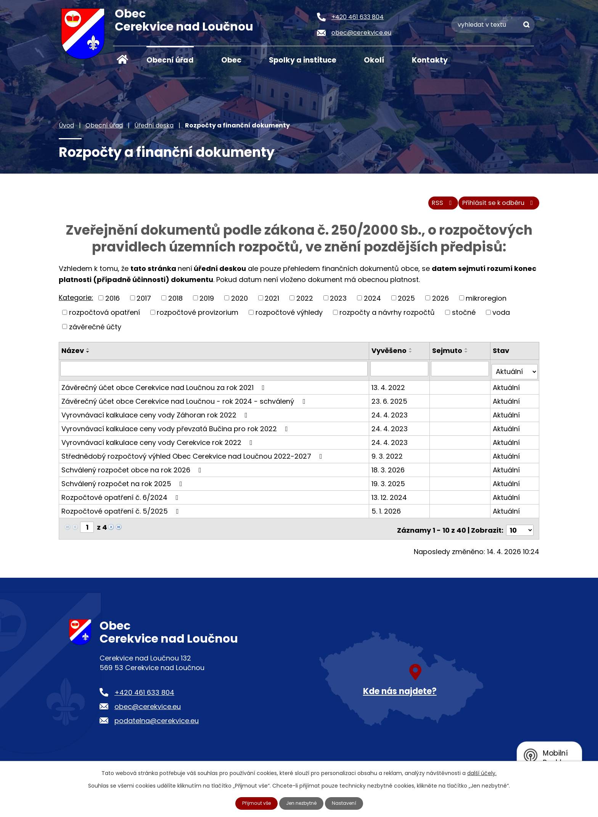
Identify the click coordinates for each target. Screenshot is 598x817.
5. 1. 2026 (387, 512)
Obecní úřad (170, 60)
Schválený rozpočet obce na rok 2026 (132, 470)
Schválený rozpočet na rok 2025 (123, 484)
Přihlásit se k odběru (495, 207)
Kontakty (430, 60)
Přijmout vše (252, 803)
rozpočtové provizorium (197, 316)
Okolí (374, 60)
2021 (272, 302)
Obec (231, 60)
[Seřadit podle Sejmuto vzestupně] (467, 353)
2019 (206, 302)
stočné (464, 316)
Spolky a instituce (302, 60)
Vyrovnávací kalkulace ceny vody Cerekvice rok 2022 (158, 443)
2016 (112, 302)
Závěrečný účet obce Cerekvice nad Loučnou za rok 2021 (164, 388)
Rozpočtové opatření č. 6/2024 (121, 498)
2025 (406, 302)
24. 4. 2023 (391, 416)
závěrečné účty (95, 331)
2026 (440, 302)
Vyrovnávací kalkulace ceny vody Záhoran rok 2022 (156, 416)
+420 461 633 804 (144, 690)
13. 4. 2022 (390, 388)
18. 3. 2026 (389, 470)
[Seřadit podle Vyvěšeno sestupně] (412, 356)
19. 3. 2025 (390, 484)
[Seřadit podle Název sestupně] (88, 356)
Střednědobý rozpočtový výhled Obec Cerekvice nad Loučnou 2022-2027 (193, 457)
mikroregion (486, 302)
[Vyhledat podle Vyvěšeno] (400, 373)
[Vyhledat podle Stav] (514, 373)
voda (501, 316)
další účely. (482, 772)
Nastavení (349, 803)
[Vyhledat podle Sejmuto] (461, 373)
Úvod (122, 59)
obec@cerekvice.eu (147, 704)
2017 (144, 302)
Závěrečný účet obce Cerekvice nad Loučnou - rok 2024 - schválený (184, 402)
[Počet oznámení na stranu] (520, 527)
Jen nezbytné (302, 803)
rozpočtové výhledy (289, 316)
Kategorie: (76, 301)
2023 (338, 302)
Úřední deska (154, 125)
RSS (431, 207)
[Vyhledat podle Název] (214, 373)
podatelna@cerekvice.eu (156, 718)
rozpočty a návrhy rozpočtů (387, 316)
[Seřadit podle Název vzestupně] (88, 353)
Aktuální (506, 388)
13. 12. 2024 (390, 498)
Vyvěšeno (390, 355)
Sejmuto (448, 355)
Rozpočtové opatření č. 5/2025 (121, 512)
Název (72, 355)
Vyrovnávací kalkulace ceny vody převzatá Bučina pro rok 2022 (176, 429)
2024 (372, 302)
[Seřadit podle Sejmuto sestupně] (467, 356)
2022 (304, 302)
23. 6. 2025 (391, 402)
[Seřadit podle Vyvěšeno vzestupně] (412, 353)
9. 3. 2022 (388, 457)
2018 (175, 302)
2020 (239, 302)
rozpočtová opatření (104, 316)
